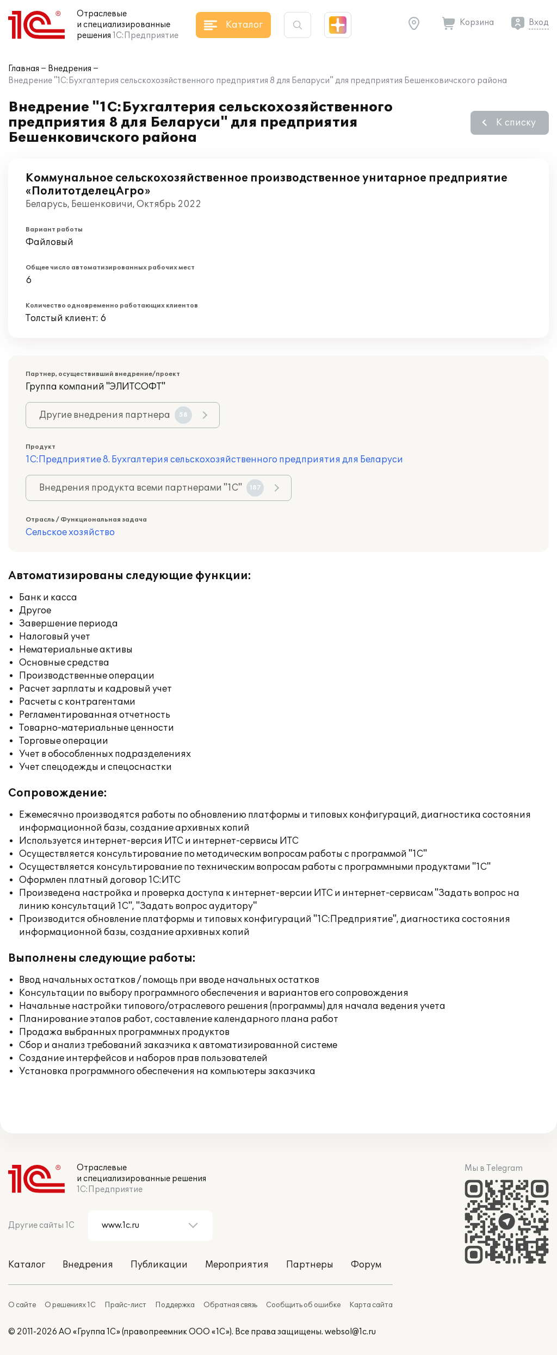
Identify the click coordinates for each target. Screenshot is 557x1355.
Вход (539, 22)
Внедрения (69, 68)
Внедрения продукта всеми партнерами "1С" (151, 488)
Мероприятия (237, 1264)
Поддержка (175, 1305)
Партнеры (309, 1264)
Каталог (26, 1264)
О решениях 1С (70, 1305)
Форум (366, 1264)
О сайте (22, 1305)
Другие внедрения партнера (115, 415)
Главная (23, 68)
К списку (516, 122)
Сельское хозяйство (70, 532)
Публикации (159, 1264)
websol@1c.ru (350, 1332)
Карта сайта (371, 1305)
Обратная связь (230, 1305)
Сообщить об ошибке (303, 1305)
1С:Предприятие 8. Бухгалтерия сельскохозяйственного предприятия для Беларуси (214, 459)
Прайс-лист (125, 1305)
